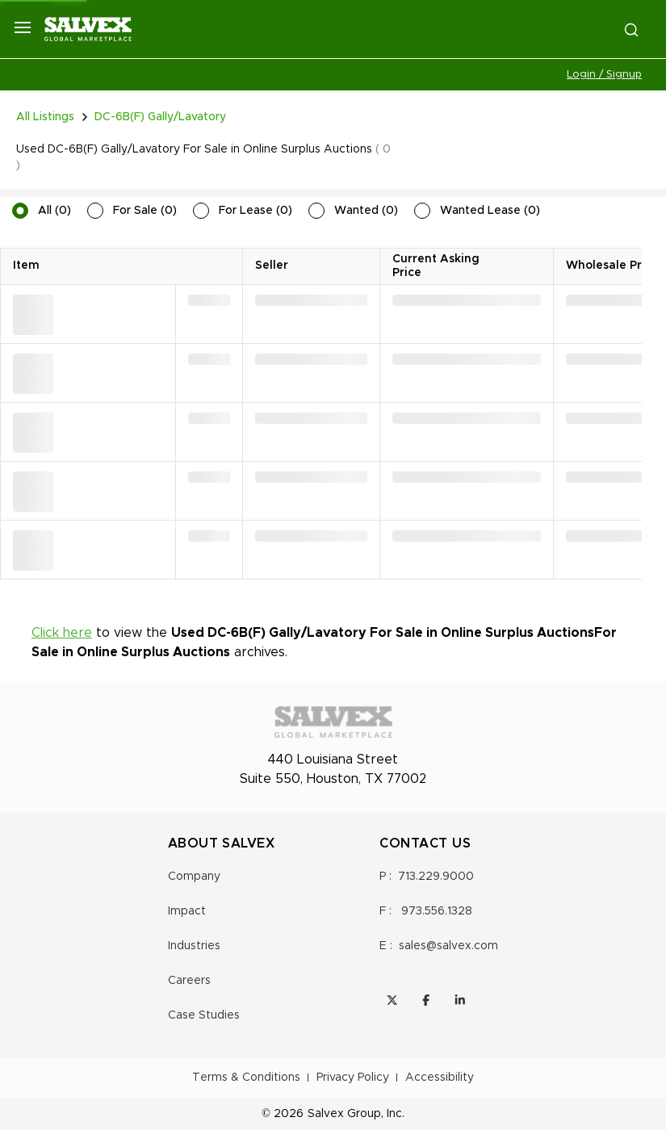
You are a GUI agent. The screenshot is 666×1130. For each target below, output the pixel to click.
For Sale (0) (145, 210)
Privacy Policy (352, 1077)
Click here (61, 632)
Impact (187, 911)
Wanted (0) (366, 210)
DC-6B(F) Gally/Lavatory (160, 117)
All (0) (54, 210)
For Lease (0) (255, 210)
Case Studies (204, 1015)
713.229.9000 (436, 876)
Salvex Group (344, 1114)
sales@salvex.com (448, 946)
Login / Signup (604, 74)
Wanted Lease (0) (490, 210)
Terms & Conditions (246, 1077)
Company (194, 876)
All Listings (45, 117)
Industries (194, 946)
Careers (189, 980)
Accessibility (439, 1077)
